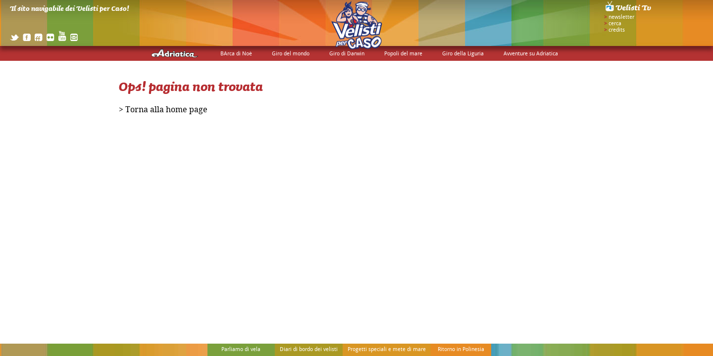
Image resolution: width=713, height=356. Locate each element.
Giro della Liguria (463, 54)
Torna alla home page (166, 111)
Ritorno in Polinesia (461, 350)
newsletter (621, 17)
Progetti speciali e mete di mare (387, 350)
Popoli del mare (403, 54)
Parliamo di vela (240, 350)
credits (617, 30)
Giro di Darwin (346, 54)
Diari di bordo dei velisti (309, 350)
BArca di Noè (236, 54)
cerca (615, 24)
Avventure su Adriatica (531, 54)
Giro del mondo (290, 54)
